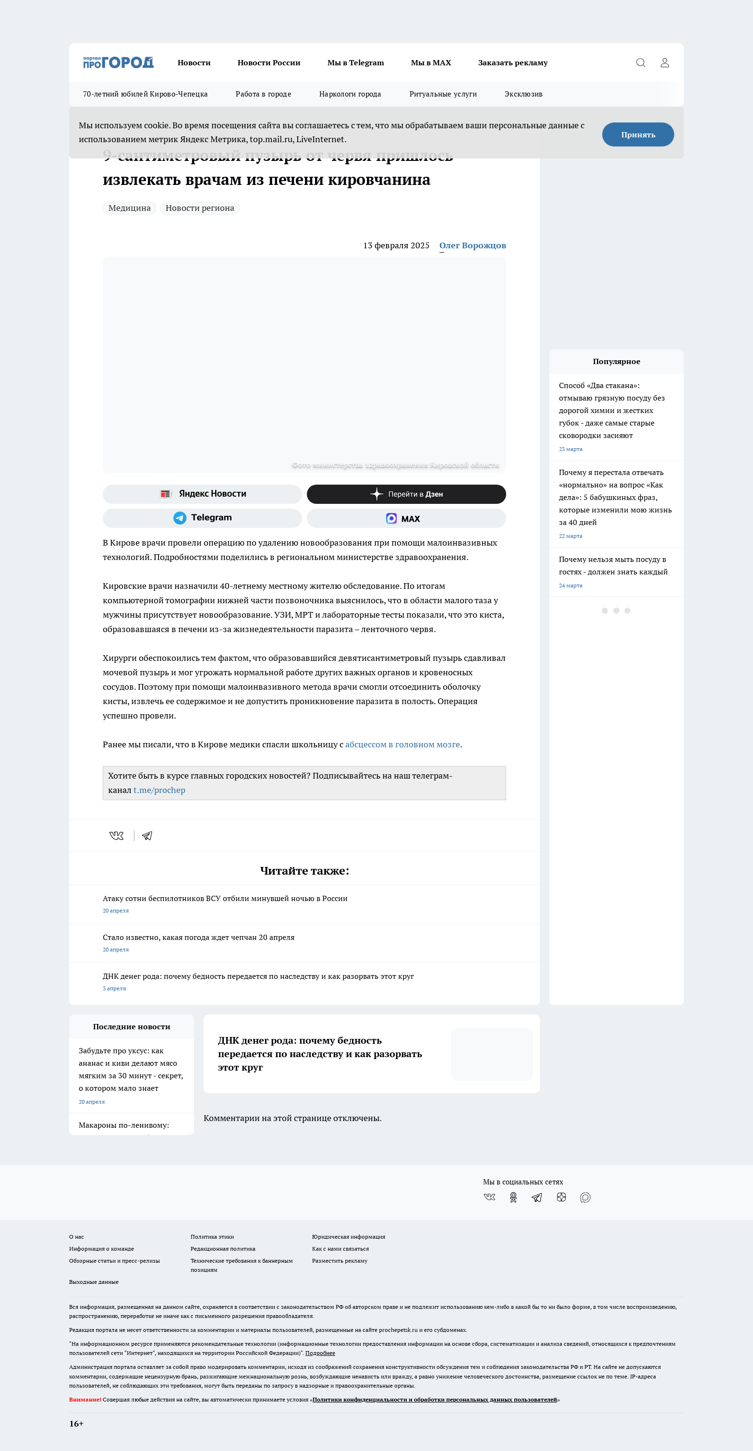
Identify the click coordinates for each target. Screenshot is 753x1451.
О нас (76, 1236)
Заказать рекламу (512, 62)
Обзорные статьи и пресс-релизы (114, 1260)
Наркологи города (350, 93)
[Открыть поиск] (640, 62)
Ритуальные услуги (443, 93)
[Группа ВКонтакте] (489, 1197)
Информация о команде (101, 1248)
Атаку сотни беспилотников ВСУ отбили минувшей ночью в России (304, 905)
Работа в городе (263, 93)
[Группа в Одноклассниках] (513, 1197)
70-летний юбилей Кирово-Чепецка (145, 93)
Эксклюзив (524, 93)
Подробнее (320, 1352)
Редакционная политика (223, 1248)
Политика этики (212, 1236)
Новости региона (200, 207)
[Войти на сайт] (664, 62)
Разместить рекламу (339, 1260)
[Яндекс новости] (202, 494)
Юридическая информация (348, 1236)
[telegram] (150, 835)
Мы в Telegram (356, 62)
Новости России (269, 62)
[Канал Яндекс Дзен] (406, 494)
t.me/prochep (159, 789)
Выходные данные (94, 1281)
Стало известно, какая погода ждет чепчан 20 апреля (304, 944)
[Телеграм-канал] (202, 518)
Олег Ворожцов (472, 245)
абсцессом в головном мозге (402, 744)
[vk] (117, 835)
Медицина (130, 207)
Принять (638, 134)
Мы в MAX (431, 62)
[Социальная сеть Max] (406, 518)
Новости (194, 62)
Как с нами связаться (340, 1248)
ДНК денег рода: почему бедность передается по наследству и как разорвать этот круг (304, 983)
